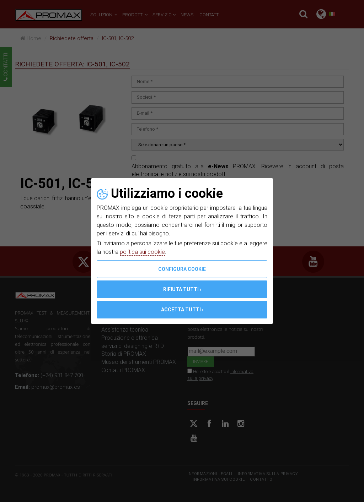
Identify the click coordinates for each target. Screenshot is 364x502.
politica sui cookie (142, 252)
